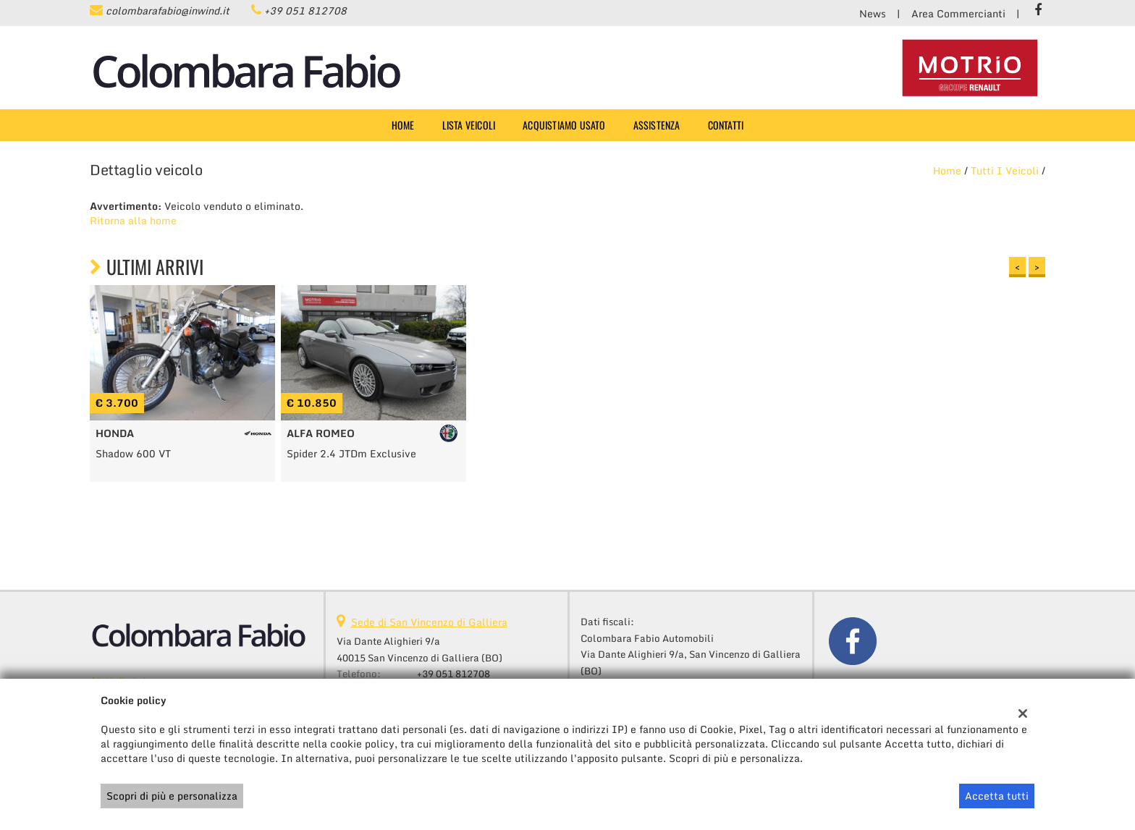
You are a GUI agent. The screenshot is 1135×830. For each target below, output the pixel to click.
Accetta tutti (997, 795)
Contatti (726, 124)
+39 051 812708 (305, 10)
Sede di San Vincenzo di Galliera (429, 622)
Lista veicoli (469, 124)
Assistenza (656, 124)
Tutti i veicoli (1005, 170)
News (872, 13)
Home (403, 124)
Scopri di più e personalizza (171, 795)
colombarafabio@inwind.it (167, 10)
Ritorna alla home (133, 220)
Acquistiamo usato (564, 124)
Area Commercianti (958, 13)
